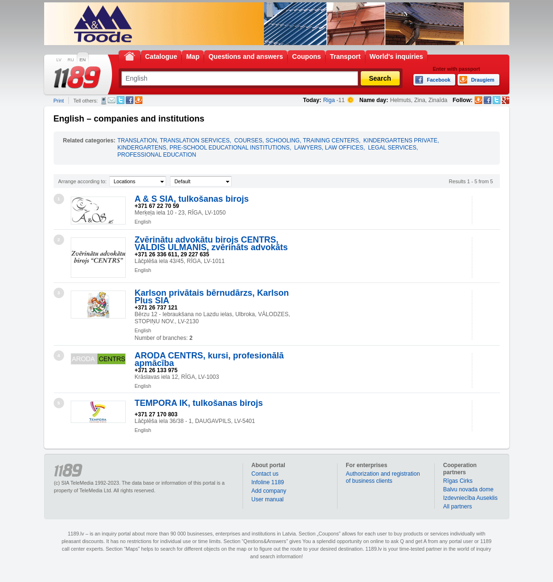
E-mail (111, 100)
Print (59, 100)
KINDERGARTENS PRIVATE (401, 140)
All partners (457, 506)
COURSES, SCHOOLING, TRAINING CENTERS (296, 140)
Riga (329, 100)
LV (59, 59)
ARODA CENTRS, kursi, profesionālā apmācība (209, 359)
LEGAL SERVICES (392, 147)
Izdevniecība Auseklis (470, 498)
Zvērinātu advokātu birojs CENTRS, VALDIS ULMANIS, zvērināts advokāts (211, 243)
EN (83, 59)
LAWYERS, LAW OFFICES (329, 147)
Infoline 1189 (268, 482)
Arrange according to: (82, 181)
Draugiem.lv (138, 100)
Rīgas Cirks (458, 481)
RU (70, 59)
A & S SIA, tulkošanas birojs (192, 199)
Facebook (129, 100)
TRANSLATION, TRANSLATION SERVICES (173, 140)
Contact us (265, 473)
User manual (268, 499)
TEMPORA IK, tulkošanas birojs (199, 403)
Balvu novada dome (468, 489)
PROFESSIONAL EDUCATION (156, 154)
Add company (269, 491)
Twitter (120, 100)
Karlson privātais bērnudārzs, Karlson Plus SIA (212, 296)
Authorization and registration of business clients (383, 477)
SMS (104, 100)
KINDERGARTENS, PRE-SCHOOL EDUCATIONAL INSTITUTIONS (203, 147)
